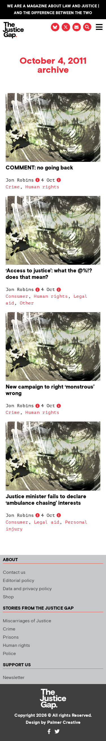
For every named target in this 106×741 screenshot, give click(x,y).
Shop (8, 597)
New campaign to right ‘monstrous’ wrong (50, 390)
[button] (87, 27)
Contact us (14, 572)
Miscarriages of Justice (27, 621)
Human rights (42, 186)
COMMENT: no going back (39, 167)
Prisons (11, 637)
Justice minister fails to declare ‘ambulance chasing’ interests (46, 500)
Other (27, 303)
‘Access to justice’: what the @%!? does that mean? (49, 274)
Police (9, 654)
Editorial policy (18, 581)
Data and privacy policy (27, 589)
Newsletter (14, 678)
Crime (13, 186)
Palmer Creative (64, 722)
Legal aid (46, 522)
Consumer (17, 296)
